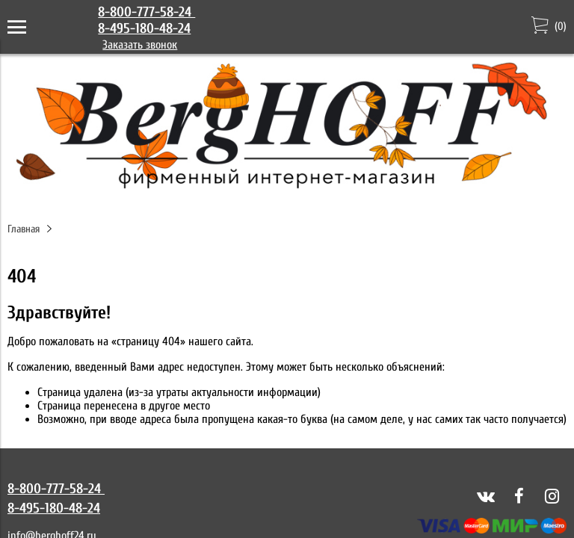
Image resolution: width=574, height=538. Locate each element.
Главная (23, 229)
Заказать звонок (139, 45)
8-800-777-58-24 (146, 12)
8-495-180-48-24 (144, 28)
